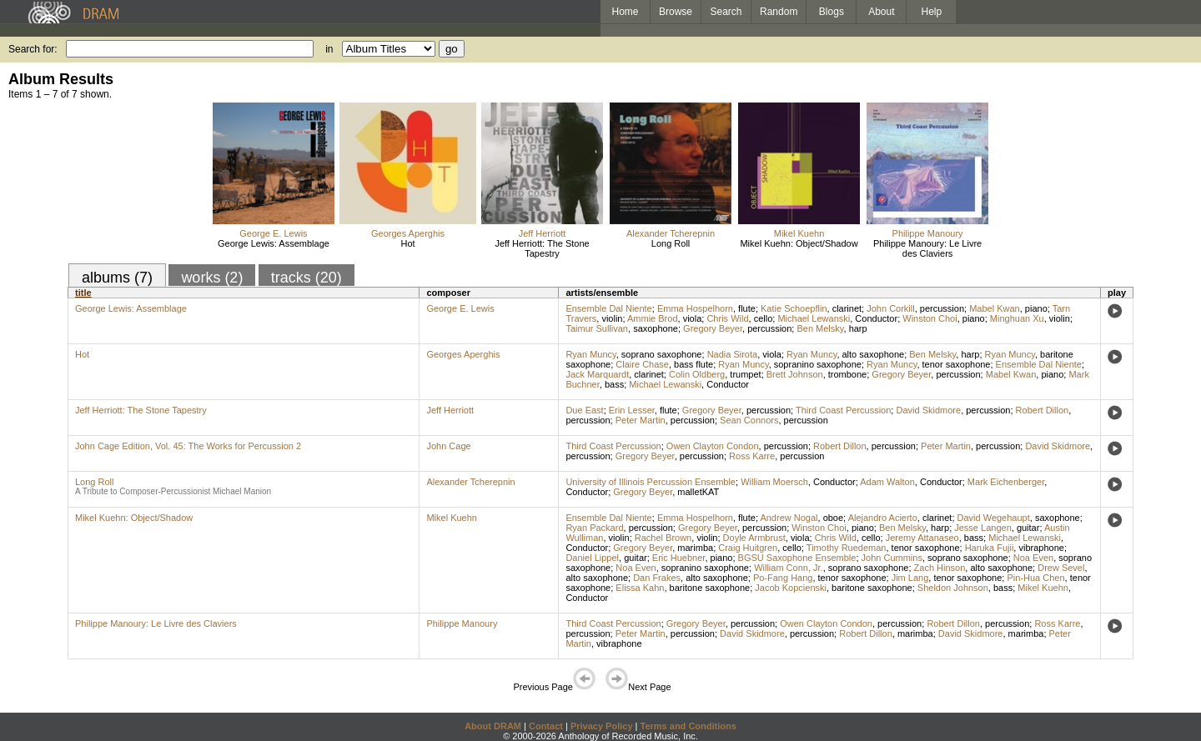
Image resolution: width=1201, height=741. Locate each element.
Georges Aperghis (408, 233)
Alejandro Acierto (882, 518)
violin (611, 318)
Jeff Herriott (542, 233)
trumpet (745, 374)
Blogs (831, 12)
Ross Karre (752, 456)
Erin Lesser (632, 410)
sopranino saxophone (818, 364)
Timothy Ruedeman (847, 548)
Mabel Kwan (994, 308)
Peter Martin (641, 420)
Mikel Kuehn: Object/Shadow (798, 243)
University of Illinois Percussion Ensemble (650, 482)
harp (858, 328)
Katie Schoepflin (794, 308)
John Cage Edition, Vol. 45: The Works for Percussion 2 (188, 446)
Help (932, 12)
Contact (546, 726)
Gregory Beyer (712, 328)
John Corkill (890, 308)
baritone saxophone (710, 588)
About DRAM (493, 726)
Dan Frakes (657, 578)
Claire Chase (642, 364)
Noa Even (1033, 558)
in (329, 49)
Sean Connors (749, 420)
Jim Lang (910, 578)
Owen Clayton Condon (712, 446)
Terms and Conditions (688, 726)
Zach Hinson (940, 568)
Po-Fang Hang (783, 578)
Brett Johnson (794, 374)
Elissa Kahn (640, 588)
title (83, 293)
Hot (407, 243)
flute (747, 308)
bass (614, 384)
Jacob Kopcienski (791, 588)
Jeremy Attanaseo (922, 538)
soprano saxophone (661, 354)
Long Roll (670, 243)
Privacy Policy (601, 726)
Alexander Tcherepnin (670, 233)
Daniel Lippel (592, 558)
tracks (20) (306, 277)
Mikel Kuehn (799, 233)
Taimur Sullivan (596, 328)
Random (778, 12)
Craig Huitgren (747, 548)
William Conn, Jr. (788, 568)
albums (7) (117, 277)
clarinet (847, 308)
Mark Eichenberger (1005, 482)
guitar (1028, 528)
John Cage (448, 446)
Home (624, 12)
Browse (675, 12)
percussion (942, 308)
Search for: (33, 49)
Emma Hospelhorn (695, 308)
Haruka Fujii (989, 548)
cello (763, 318)
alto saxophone (873, 354)
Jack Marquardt (597, 374)
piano (1036, 308)
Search (726, 12)
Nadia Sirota (732, 354)
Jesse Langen (983, 528)
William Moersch (774, 482)
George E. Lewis (273, 233)
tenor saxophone (956, 364)
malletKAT (698, 492)
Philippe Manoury (927, 233)
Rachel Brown (663, 538)
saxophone (655, 328)
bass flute (693, 364)
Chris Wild (727, 318)
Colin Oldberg (697, 374)
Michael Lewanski (813, 318)
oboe (833, 518)
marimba (695, 548)
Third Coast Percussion (843, 410)
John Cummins (892, 558)
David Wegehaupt (993, 518)
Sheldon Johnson (952, 588)
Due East (584, 410)
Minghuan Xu (1017, 318)
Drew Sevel (1061, 568)
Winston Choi (929, 318)
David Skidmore (928, 410)
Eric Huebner (679, 558)
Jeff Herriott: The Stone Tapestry (542, 248)
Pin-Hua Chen (1035, 578)
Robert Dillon (1042, 410)
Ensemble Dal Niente (608, 308)
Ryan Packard (594, 528)
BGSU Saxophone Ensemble (797, 558)
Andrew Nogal (788, 518)
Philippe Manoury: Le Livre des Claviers (927, 248)
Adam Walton (887, 482)
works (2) (212, 277)
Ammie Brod (652, 318)
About (881, 12)
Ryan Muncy (590, 354)
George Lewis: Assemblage (273, 243)
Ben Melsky (819, 328)
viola (692, 318)
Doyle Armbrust (754, 538)
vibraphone (1040, 548)
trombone (847, 374)
